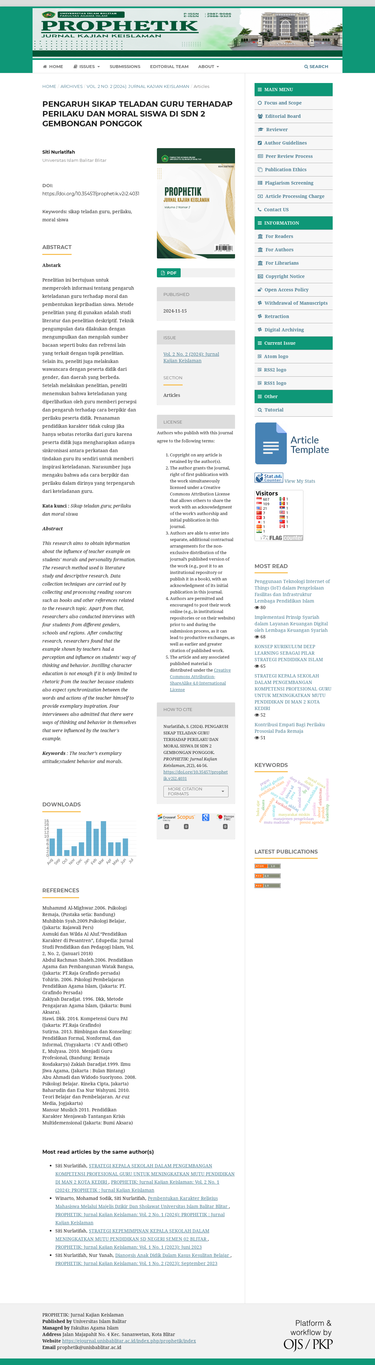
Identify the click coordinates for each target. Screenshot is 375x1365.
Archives (72, 86)
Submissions (125, 66)
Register (303, 11)
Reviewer (273, 129)
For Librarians (278, 263)
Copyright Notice (281, 276)
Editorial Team (169, 66)
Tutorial (271, 410)
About (206, 66)
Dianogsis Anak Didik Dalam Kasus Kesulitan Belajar (172, 1255)
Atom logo (274, 356)
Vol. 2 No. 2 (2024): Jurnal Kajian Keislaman (138, 86)
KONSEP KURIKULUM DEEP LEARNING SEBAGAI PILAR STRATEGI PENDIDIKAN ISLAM (289, 652)
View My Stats (300, 481)
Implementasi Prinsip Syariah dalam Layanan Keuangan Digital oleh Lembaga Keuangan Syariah (291, 623)
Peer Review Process (285, 156)
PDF (171, 272)
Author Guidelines (282, 143)
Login (326, 11)
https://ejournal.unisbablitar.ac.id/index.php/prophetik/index (129, 1341)
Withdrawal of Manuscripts (293, 303)
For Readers (275, 236)
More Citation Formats (185, 791)
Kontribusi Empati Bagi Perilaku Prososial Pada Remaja (290, 727)
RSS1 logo (273, 383)
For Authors (276, 249)
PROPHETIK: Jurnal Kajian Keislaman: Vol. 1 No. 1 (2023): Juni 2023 (128, 1247)
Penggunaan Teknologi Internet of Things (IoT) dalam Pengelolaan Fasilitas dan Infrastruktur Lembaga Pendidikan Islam (292, 591)
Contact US (273, 209)
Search (316, 66)
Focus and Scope (280, 103)
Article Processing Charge (291, 196)
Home (52, 66)
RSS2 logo (273, 370)
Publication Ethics (282, 169)
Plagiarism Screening (285, 183)
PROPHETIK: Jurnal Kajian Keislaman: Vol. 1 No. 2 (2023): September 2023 (136, 1263)
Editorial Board (279, 116)
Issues (84, 66)
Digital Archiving (281, 330)
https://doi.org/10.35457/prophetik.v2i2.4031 (90, 194)
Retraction (273, 316)
